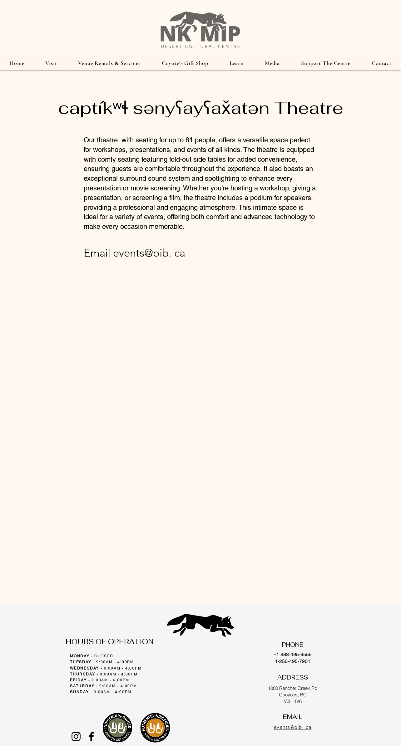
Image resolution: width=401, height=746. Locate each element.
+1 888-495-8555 (293, 654)
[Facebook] (91, 736)
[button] (51, 63)
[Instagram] (76, 736)
